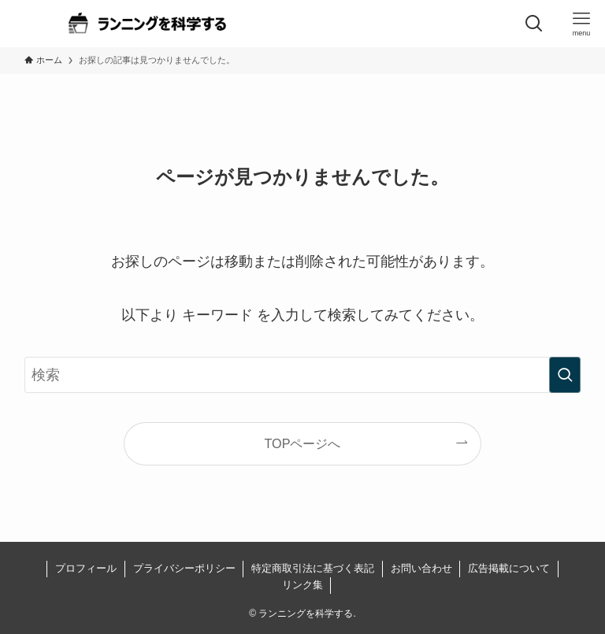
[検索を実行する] (565, 375)
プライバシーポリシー (184, 568)
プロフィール (86, 568)
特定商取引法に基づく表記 (312, 568)
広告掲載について (509, 568)
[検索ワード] (302, 375)
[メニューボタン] (581, 23)
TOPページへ (303, 443)
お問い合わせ (421, 568)
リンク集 (302, 585)
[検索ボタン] (534, 23)
